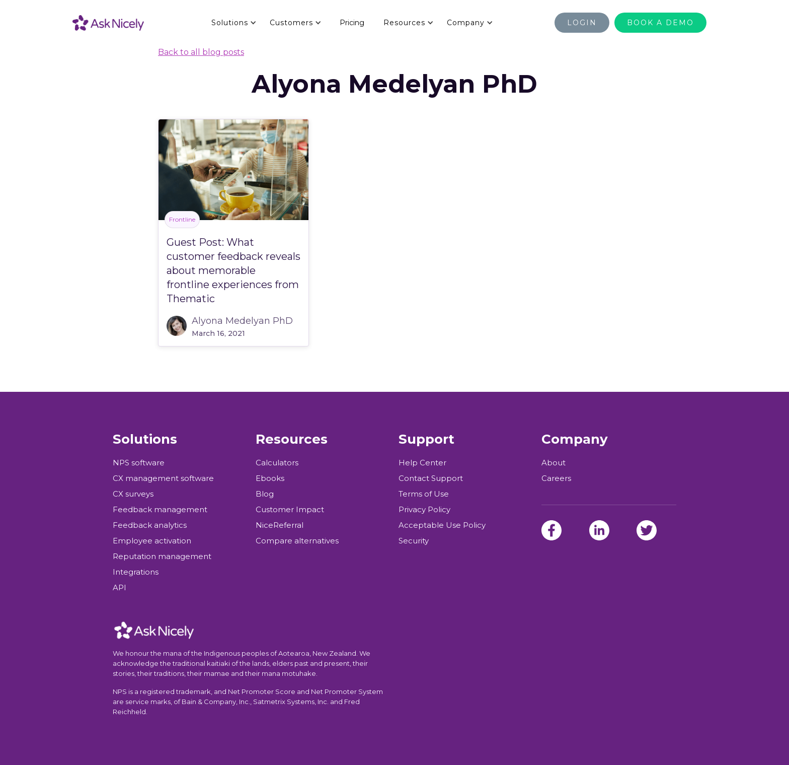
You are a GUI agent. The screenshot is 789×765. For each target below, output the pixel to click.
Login (582, 22)
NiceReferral (279, 525)
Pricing (352, 22)
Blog (265, 494)
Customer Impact (290, 509)
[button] (233, 23)
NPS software (139, 462)
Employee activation (152, 540)
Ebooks (270, 478)
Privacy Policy (424, 509)
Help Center (422, 462)
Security (414, 540)
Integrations (136, 572)
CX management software (163, 478)
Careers (556, 478)
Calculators (277, 462)
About (553, 462)
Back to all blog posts (201, 52)
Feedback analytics (150, 525)
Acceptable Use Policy (442, 525)
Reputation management (162, 556)
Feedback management (160, 509)
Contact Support (431, 478)
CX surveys (133, 494)
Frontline (182, 219)
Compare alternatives (297, 540)
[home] (118, 23)
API (119, 587)
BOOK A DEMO (660, 22)
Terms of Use (424, 494)
